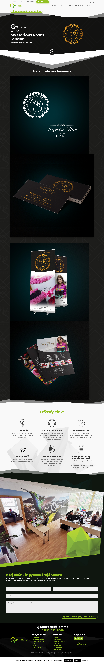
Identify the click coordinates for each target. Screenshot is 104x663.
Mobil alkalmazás (38, 645)
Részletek (85, 660)
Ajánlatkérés (42, 2)
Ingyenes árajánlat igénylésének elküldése (79, 617)
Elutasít (77, 660)
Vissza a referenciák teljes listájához (26, 11)
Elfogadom (68, 660)
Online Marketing (38, 641)
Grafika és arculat (38, 639)
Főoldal (54, 6)
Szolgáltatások (65, 6)
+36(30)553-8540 (52, 630)
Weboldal (36, 637)
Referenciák (79, 6)
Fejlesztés (36, 643)
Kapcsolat (90, 6)
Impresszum (58, 649)
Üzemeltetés (37, 647)
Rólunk (56, 637)
